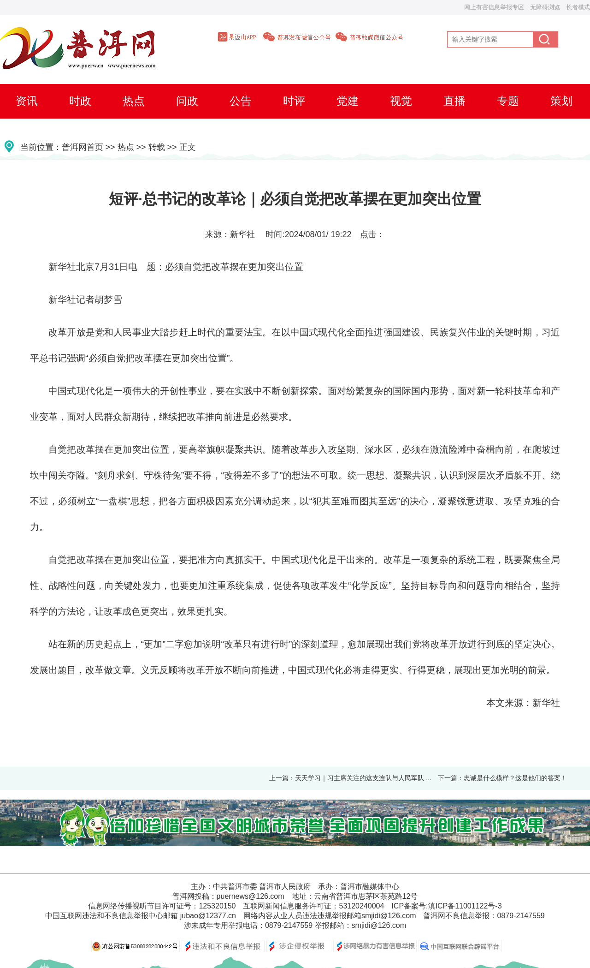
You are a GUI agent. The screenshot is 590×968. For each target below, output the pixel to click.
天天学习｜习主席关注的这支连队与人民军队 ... (363, 778)
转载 (156, 147)
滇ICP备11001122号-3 (465, 906)
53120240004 (361, 906)
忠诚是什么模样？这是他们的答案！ (515, 778)
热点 (126, 147)
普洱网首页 (82, 147)
